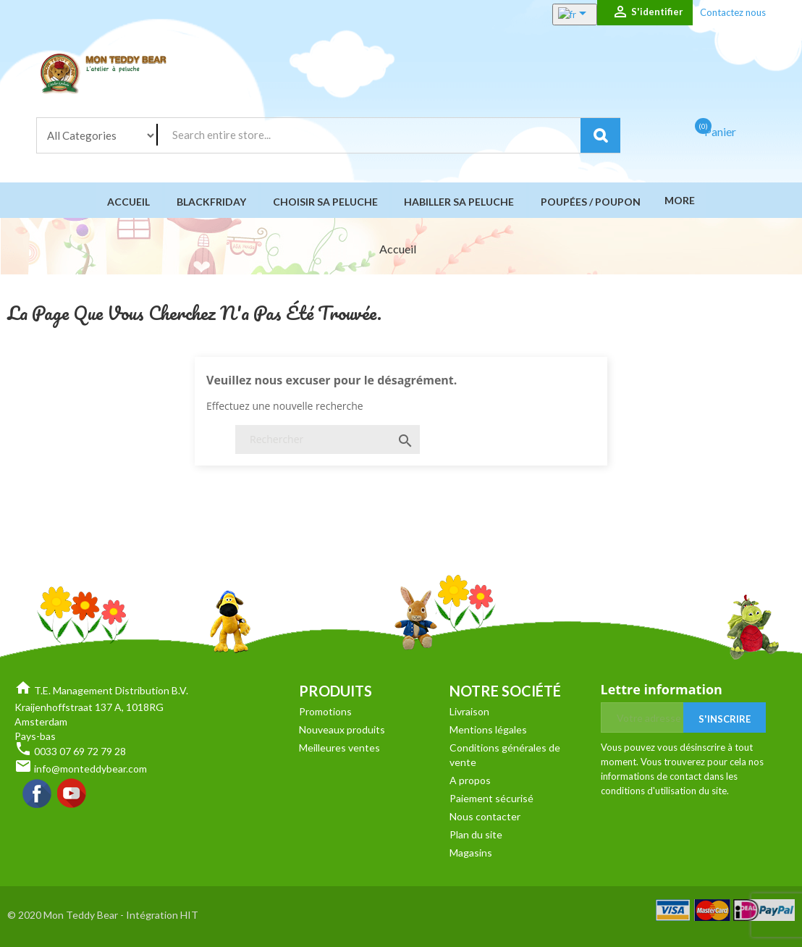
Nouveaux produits (342, 729)
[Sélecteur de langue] (559, 14)
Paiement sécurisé (491, 798)
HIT (189, 915)
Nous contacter (484, 816)
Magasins (470, 852)
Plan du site (475, 834)
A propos (470, 780)
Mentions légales (488, 729)
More (678, 200)
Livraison (469, 711)
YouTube (72, 794)
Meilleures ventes (339, 747)
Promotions (325, 711)
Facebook (38, 794)
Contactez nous (733, 12)
